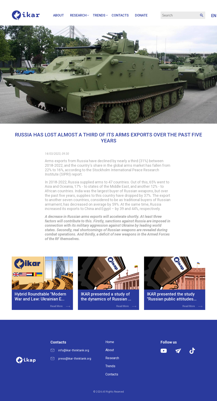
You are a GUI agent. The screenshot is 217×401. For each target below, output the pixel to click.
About (58, 15)
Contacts (120, 15)
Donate (141, 15)
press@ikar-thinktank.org (74, 358)
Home (109, 342)
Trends (99, 15)
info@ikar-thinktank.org (73, 350)
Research (78, 15)
